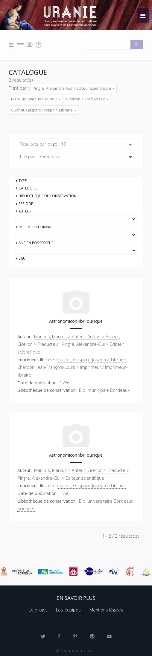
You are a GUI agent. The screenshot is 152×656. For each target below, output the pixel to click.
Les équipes (68, 610)
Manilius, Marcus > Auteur (35, 99)
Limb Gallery (76, 650)
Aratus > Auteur (103, 337)
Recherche (137, 44)
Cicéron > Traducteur (87, 99)
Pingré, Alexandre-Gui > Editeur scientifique (73, 88)
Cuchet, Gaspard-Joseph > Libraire (43, 110)
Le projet (38, 610)
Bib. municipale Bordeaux (104, 390)
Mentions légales (106, 610)
